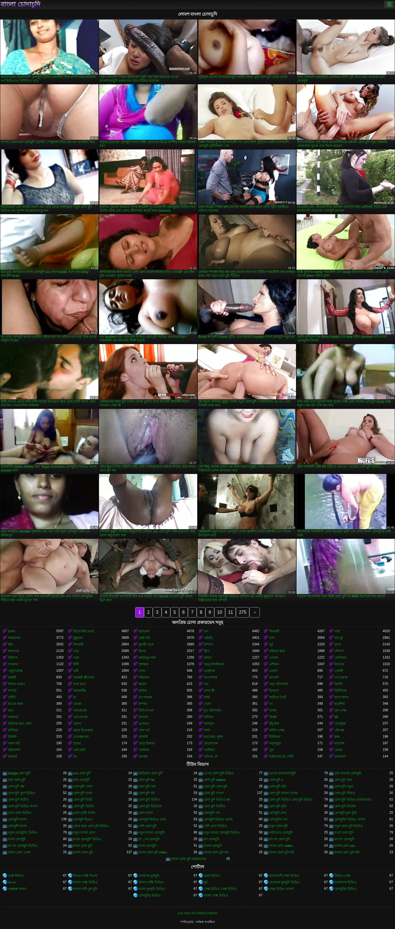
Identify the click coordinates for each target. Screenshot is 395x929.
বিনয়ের (339, 664)
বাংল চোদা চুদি (82, 846)
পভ (206, 684)
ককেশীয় (339, 704)
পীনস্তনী (274, 631)
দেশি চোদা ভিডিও (215, 826)
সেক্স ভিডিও (16, 876)
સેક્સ (12, 882)
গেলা (207, 704)
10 (219, 612)
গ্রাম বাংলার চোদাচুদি (347, 773)
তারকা (77, 704)
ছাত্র (10, 710)
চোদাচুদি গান (212, 813)
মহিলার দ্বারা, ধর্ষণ (20, 724)
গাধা (337, 631)
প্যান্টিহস (209, 750)
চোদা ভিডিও (212, 876)
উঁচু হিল (274, 724)
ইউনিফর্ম (274, 737)
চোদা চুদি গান (147, 786)
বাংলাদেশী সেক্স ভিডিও (284, 876)
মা (74, 697)
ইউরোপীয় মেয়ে (83, 631)
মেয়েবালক (211, 743)
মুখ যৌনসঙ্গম (212, 710)
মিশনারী (78, 644)
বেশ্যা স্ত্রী (209, 691)
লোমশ (273, 671)
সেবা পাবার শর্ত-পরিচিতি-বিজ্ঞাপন (197, 913)
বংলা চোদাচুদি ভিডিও (87, 839)
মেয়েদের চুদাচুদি (149, 876)
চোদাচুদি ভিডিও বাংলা (218, 819)
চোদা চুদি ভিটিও (18, 800)
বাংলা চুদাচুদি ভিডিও (152, 889)
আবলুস (209, 724)
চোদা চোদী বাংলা (84, 813)
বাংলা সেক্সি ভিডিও (151, 882)
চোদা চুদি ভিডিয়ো (150, 806)
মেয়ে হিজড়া (147, 743)
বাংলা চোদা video (280, 846)
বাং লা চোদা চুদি (279, 839)
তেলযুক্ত (340, 724)
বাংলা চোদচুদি (213, 846)
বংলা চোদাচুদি (17, 839)
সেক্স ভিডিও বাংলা (281, 889)
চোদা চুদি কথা (343, 780)
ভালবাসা (340, 756)
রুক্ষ (337, 737)
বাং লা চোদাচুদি (344, 839)
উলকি (338, 684)
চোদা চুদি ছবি (277, 786)
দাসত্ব (272, 710)
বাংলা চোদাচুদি (20, 4)
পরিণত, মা (211, 756)
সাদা (272, 638)
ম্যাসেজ (339, 743)
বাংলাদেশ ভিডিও (345, 882)
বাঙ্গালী (143, 737)
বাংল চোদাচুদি (147, 846)
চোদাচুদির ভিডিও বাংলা (349, 819)
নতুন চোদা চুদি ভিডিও (348, 826)
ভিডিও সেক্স (342, 876)
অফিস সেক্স (276, 730)
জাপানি (274, 677)
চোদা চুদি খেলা (82, 786)
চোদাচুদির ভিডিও (345, 889)
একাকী (338, 671)
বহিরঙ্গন (144, 677)
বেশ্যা (142, 671)
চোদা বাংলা (146, 813)
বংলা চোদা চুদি (343, 833)
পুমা (271, 750)
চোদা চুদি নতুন (343, 786)
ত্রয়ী (75, 671)
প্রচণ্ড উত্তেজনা (83, 730)
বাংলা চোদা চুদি (83, 852)
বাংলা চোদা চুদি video (153, 852)
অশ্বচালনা (14, 638)
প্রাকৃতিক (209, 671)
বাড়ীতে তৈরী (277, 697)
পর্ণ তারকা (341, 677)
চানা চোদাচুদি (81, 780)
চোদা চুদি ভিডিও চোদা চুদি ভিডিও (291, 800)
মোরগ (77, 724)
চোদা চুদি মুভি (278, 806)
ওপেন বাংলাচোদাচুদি (282, 773)
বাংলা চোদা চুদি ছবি (347, 852)
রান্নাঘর (12, 756)
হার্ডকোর (144, 631)
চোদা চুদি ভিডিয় (83, 806)
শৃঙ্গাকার (143, 664)
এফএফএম (80, 717)
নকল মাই (14, 743)
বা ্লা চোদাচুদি (149, 839)
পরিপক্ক (339, 730)
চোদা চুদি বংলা (82, 793)
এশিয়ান (274, 664)
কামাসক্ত (13, 651)
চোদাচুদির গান (278, 819)
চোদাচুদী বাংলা (17, 826)
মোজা (338, 750)
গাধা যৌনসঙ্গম (278, 684)
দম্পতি (12, 691)
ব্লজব (11, 631)
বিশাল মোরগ (16, 684)
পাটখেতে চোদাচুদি (281, 833)
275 (242, 612)
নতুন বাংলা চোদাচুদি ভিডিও (222, 833)
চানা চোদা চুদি (17, 780)
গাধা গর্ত (144, 730)
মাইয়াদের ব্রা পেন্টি (281, 756)
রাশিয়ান (13, 730)
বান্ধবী (12, 677)
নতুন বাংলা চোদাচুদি (152, 833)
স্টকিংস (13, 658)
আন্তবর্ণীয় (79, 691)
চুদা (206, 882)
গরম (76, 658)
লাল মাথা (79, 684)
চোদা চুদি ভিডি (82, 800)
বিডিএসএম (146, 710)
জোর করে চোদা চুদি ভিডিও (91, 826)
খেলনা (273, 658)
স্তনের (77, 743)
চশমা (207, 697)
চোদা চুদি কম (16, 786)
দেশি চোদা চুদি (148, 826)
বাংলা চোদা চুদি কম (216, 852)
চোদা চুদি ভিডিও (149, 800)
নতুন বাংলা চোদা (84, 833)
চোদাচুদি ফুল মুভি (345, 813)
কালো (142, 684)
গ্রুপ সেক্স (340, 710)
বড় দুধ (338, 638)
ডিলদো (274, 691)
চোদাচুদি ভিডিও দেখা (152, 819)
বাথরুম (143, 756)
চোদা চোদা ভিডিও (20, 813)
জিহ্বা (273, 717)
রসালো (143, 717)
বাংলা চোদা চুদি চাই (281, 852)
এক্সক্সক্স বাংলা (17, 889)
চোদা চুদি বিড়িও (344, 793)
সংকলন (13, 664)
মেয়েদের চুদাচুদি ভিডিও (284, 882)
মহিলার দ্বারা (277, 651)
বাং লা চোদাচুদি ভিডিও (23, 846)
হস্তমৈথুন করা (147, 658)
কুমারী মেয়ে (146, 644)
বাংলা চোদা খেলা (19, 852)
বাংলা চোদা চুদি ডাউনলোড (189, 859)
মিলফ (142, 651)
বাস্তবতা (13, 717)
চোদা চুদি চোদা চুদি (215, 786)
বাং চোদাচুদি (211, 839)
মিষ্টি (76, 664)
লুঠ (271, 644)
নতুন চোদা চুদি (278, 826)
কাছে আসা (341, 697)
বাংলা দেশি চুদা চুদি (85, 889)
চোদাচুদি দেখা (277, 813)
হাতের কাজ (15, 704)
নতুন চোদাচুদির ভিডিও (23, 833)
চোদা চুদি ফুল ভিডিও (21, 793)
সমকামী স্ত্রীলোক (83, 677)
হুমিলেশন (14, 750)
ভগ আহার (145, 697)
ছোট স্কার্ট (79, 750)
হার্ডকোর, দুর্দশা (213, 737)
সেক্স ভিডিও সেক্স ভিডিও (220, 889)
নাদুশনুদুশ (275, 743)
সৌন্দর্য (338, 651)
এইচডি (208, 638)
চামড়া (207, 658)
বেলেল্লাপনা (81, 737)
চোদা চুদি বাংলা (214, 793)
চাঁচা (10, 644)
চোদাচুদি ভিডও (83, 819)
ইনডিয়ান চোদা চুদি (150, 773)
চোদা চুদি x (276, 780)
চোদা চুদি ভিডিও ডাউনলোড (352, 800)
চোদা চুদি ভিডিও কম (217, 800)
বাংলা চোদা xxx (344, 846)
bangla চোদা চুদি (19, 773)
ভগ (206, 631)
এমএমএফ (80, 710)
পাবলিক (144, 750)
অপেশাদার (210, 677)
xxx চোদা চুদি (82, 773)
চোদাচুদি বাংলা (17, 819)
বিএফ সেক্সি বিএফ (85, 876)
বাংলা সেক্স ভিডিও (85, 882)
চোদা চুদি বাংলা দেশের (283, 793)
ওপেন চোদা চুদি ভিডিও (219, 773)
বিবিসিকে (340, 691)
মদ (75, 756)
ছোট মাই (144, 638)
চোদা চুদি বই (146, 793)
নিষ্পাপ (208, 644)
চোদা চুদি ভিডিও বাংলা (23, 806)
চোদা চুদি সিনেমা (345, 806)
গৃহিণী (11, 697)
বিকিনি (12, 737)
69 (336, 717)
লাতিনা (208, 717)
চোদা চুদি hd (146, 780)
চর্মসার (143, 691)
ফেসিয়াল (340, 658)
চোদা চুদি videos (214, 780)
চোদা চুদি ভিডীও (214, 806)
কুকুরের (78, 638)
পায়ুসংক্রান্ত (15, 671)
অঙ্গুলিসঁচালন (214, 664)
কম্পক (143, 704)
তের (76, 651)
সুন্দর (337, 644)
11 (230, 612)
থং (271, 704)
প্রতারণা (144, 724)
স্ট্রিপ (206, 651)
